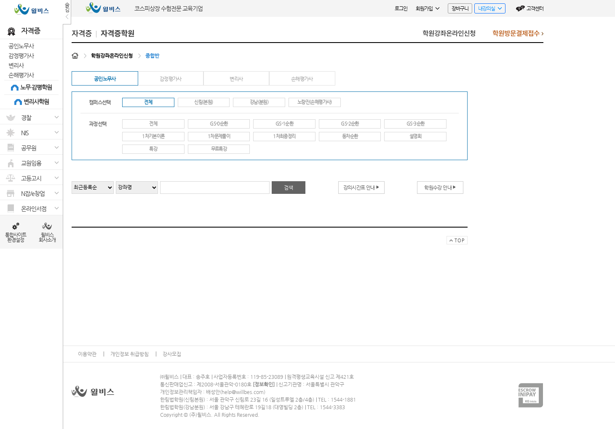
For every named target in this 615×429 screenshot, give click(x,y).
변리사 (16, 65)
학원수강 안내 (440, 187)
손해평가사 (21, 75)
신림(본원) (203, 102)
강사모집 (172, 354)
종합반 (152, 56)
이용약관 (87, 354)
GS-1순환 (284, 123)
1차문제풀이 (219, 136)
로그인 (401, 8)
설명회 (415, 136)
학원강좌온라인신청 (449, 33)
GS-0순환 (218, 123)
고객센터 (535, 8)
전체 (148, 102)
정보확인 (263, 384)
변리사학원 (36, 101)
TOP (456, 241)
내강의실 (488, 9)
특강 (153, 149)
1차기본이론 (153, 136)
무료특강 (219, 149)
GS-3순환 (415, 123)
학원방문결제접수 (517, 35)
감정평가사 (21, 55)
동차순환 (350, 136)
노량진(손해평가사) (314, 102)
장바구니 (460, 8)
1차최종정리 (284, 136)
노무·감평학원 (36, 87)
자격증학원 (117, 33)
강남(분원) (259, 102)
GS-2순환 (349, 123)
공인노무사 (21, 46)
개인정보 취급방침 (129, 354)
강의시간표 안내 (361, 187)
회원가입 (427, 8)
